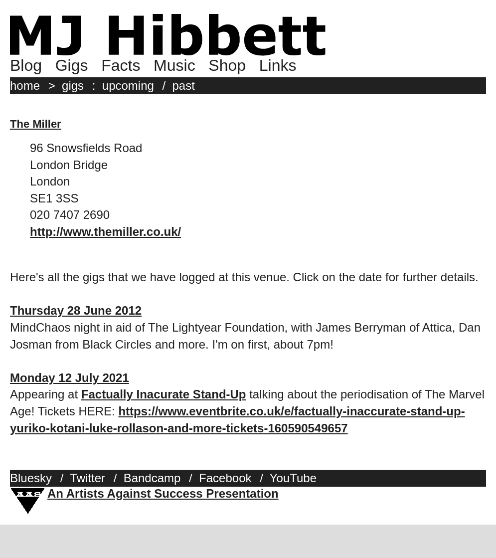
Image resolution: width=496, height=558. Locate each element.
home (25, 85)
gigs (73, 85)
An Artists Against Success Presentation (163, 493)
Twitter (87, 478)
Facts (120, 65)
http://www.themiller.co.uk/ (105, 231)
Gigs (71, 65)
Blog (26, 65)
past (183, 85)
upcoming (128, 85)
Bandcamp (152, 478)
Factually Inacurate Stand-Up (163, 394)
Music (174, 65)
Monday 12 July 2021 (69, 377)
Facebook (225, 478)
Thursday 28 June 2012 (76, 310)
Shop (227, 65)
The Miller (35, 124)
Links (278, 65)
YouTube (293, 478)
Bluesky (31, 478)
